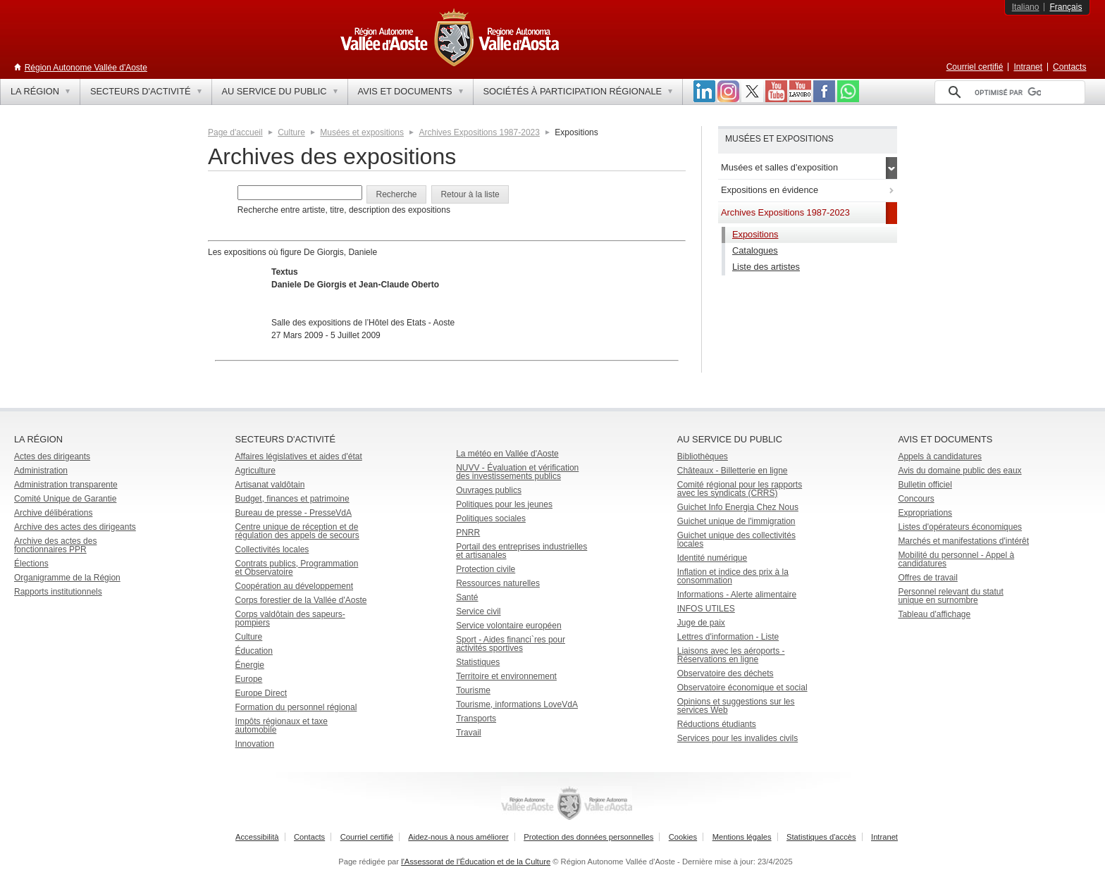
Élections (31, 563)
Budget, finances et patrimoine (292, 499)
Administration (41, 470)
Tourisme (473, 690)
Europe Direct (261, 693)
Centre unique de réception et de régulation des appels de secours (297, 531)
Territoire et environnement (506, 676)
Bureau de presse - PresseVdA (293, 513)
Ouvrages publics (488, 490)
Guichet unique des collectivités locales (736, 539)
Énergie (249, 665)
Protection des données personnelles (588, 837)
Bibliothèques (702, 456)
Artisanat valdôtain (270, 485)
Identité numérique (712, 558)
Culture (291, 132)
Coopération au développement (294, 586)
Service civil (478, 611)
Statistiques (478, 662)
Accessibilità (257, 837)
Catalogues (755, 250)
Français (1065, 7)
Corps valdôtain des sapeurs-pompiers (290, 618)
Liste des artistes (766, 266)
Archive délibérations (53, 513)
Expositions (755, 234)
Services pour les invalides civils (737, 738)
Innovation (254, 744)
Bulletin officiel (925, 485)
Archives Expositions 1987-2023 (479, 132)
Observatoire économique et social (742, 687)
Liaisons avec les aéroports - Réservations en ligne (731, 655)
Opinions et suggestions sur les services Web (736, 706)
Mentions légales (742, 837)
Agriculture (255, 470)
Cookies (683, 837)
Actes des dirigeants (52, 456)
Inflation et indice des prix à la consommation (733, 576)
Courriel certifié (975, 67)
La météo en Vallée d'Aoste (507, 454)
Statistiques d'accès (821, 837)
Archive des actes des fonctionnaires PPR (55, 545)
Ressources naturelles (498, 583)
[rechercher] (1008, 92)
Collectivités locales (272, 549)
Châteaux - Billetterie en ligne (732, 470)
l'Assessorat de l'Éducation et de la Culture (475, 861)
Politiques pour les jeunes (504, 504)
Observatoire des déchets (725, 673)
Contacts (1069, 67)
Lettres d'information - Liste (728, 637)
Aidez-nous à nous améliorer (458, 837)
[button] (396, 194)
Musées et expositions (362, 132)
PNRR (468, 532)
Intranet (1027, 67)
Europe (249, 679)
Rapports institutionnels (58, 592)
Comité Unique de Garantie (65, 499)
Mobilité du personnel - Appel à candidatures (956, 559)
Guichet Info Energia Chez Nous (737, 507)
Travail (468, 733)
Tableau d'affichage (934, 614)
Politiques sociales (491, 518)
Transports (476, 718)
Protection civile (485, 569)
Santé (467, 597)
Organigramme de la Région (67, 578)
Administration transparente (66, 485)
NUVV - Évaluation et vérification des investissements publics (517, 472)
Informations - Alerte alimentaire (736, 594)
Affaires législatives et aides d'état (298, 456)
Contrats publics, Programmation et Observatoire (297, 568)
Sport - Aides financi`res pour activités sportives (510, 644)
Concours (916, 499)
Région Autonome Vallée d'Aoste (86, 68)
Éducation (254, 651)
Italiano (1025, 7)
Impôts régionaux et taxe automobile (281, 725)
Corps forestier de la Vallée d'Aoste (301, 600)
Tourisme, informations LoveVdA (517, 704)
